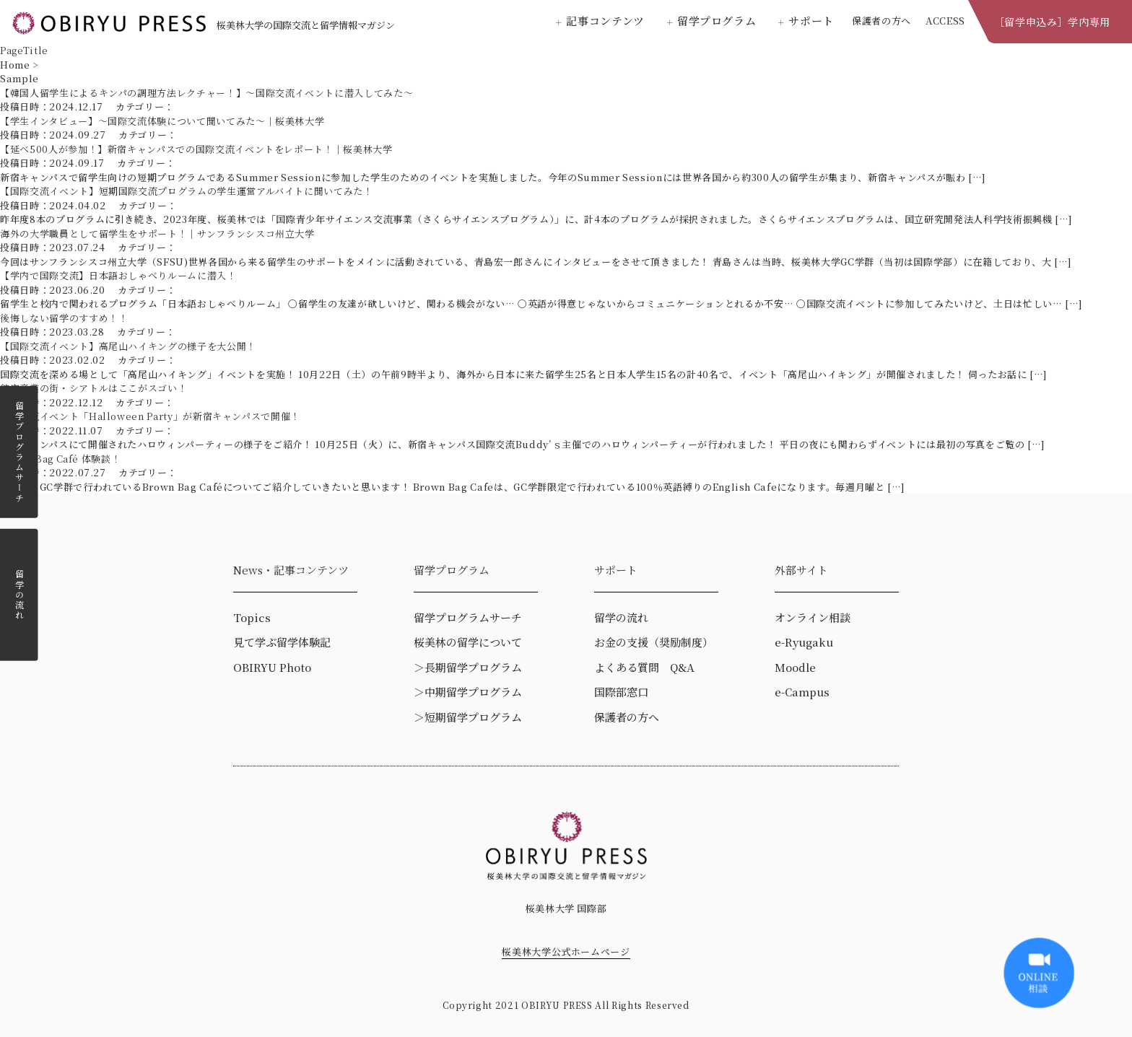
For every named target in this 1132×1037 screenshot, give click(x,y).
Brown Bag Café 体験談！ (60, 458)
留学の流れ (19, 594)
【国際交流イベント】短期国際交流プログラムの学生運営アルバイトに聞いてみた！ (186, 191)
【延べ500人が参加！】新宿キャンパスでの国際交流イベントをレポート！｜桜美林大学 (196, 149)
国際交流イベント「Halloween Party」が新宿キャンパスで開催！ (150, 416)
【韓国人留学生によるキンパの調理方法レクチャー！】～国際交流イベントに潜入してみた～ (206, 93)
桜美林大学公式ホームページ (566, 951)
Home (15, 64)
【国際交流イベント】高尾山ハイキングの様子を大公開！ (128, 346)
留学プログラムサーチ (19, 452)
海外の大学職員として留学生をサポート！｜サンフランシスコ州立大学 (157, 233)
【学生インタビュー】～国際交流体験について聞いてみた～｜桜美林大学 (162, 121)
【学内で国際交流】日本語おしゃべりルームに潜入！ (118, 275)
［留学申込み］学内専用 (1052, 21)
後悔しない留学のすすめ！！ (64, 318)
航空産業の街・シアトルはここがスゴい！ (93, 388)
